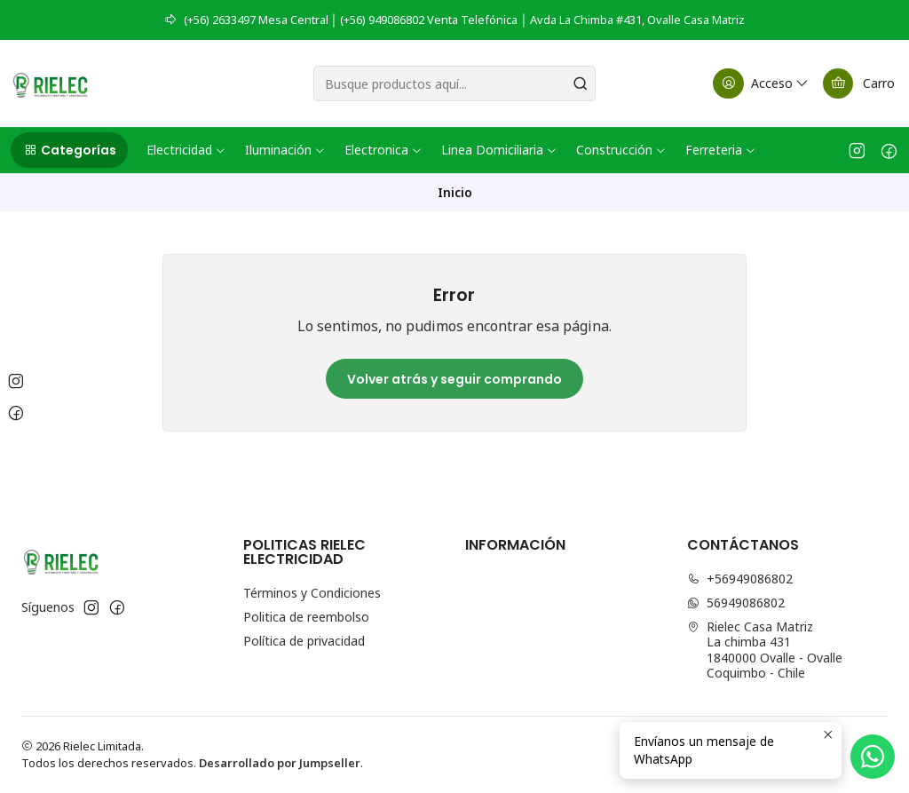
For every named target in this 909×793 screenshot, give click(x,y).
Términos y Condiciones (312, 592)
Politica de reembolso (306, 616)
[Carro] (858, 83)
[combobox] (454, 83)
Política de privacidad (304, 640)
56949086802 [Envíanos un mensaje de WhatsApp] (736, 602)
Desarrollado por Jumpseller (279, 763)
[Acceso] (761, 83)
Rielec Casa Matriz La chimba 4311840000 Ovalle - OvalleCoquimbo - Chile (764, 650)
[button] (69, 150)
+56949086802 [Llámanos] (740, 578)
